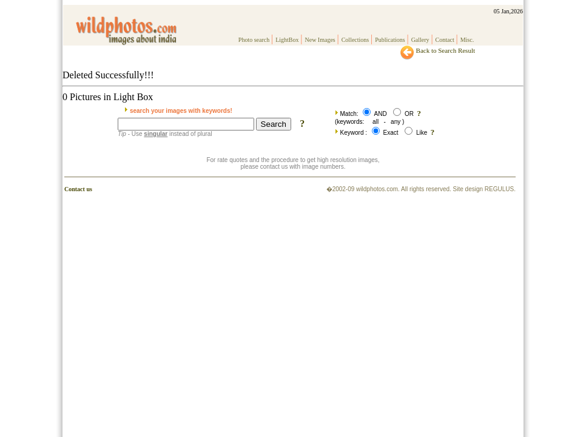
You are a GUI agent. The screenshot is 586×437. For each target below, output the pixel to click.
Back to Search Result (437, 50)
